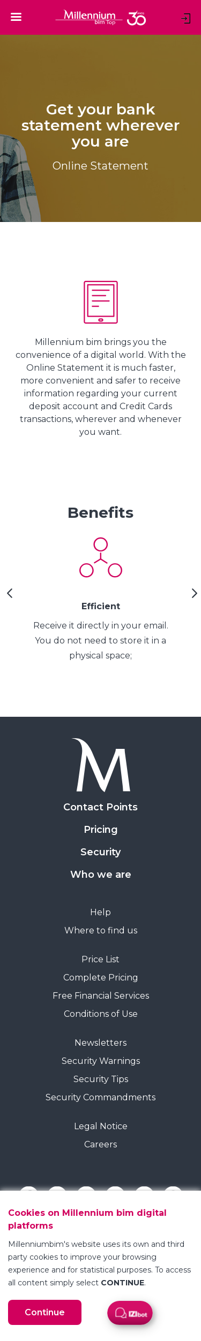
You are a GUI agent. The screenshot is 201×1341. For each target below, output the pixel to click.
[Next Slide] (193, 597)
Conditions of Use (101, 1014)
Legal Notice (101, 1126)
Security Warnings (101, 1061)
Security (100, 852)
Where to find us (100, 930)
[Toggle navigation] (16, 16)
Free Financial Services (101, 996)
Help (100, 912)
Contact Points (100, 807)
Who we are (100, 874)
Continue (45, 1312)
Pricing (101, 830)
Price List (100, 959)
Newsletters (100, 1043)
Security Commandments (100, 1097)
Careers (100, 1144)
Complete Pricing (100, 977)
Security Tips (100, 1079)
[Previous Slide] (8, 597)
